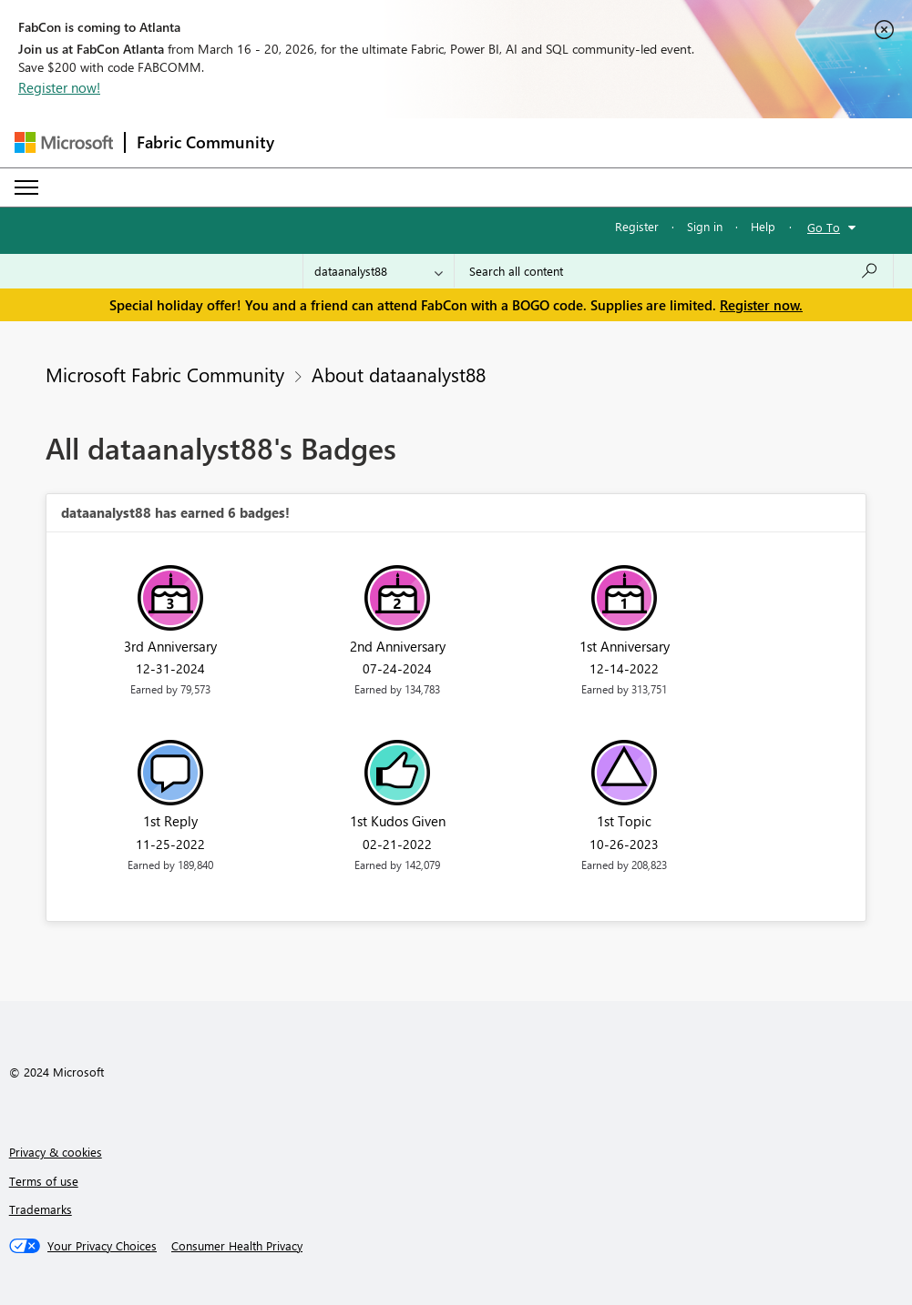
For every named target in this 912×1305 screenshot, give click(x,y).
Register (637, 226)
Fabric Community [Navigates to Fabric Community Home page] (205, 142)
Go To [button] (823, 227)
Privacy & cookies (55, 1151)
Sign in (704, 226)
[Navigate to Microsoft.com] (64, 142)
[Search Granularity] (378, 271)
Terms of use (43, 1181)
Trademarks (40, 1209)
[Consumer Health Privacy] (236, 1245)
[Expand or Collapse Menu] (26, 187)
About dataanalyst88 (399, 374)
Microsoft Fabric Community (165, 374)
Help (763, 226)
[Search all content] (674, 271)
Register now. (761, 305)
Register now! (59, 87)
